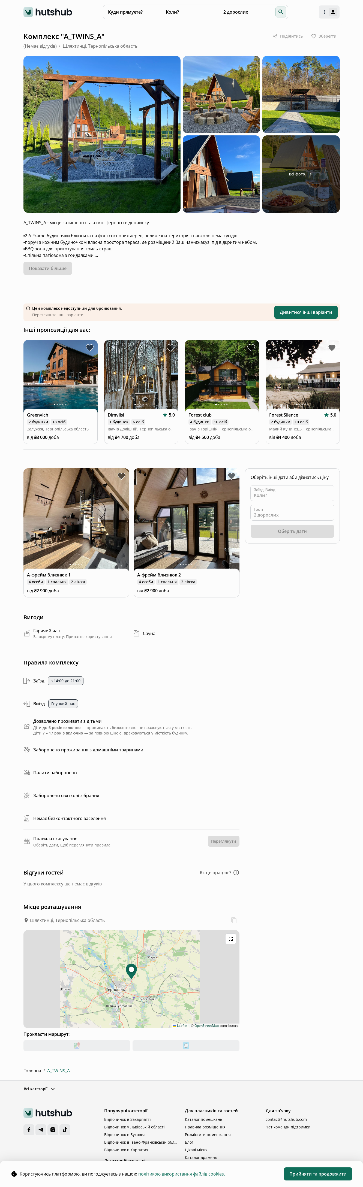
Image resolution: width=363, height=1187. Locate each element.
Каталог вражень (201, 1157)
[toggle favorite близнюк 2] (231, 476)
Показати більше (125, 1160)
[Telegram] (40, 1129)
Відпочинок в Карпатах (126, 1149)
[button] (280, 12)
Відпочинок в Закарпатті (127, 1119)
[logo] (47, 12)
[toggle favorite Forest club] (251, 348)
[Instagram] (52, 1129)
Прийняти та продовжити (318, 1174)
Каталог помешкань (203, 1119)
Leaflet (180, 1025)
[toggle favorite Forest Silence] (332, 348)
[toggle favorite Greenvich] (89, 348)
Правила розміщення (205, 1127)
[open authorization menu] (329, 12)
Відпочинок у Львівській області (134, 1127)
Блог (189, 1142)
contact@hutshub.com (286, 1119)
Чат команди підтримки (288, 1127)
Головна (32, 1071)
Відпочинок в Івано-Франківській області (141, 1142)
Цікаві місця (196, 1149)
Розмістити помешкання (208, 1134)
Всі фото (301, 174)
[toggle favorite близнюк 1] (121, 476)
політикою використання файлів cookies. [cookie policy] (181, 1174)
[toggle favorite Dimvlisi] (170, 348)
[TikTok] (64, 1129)
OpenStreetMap (206, 1025)
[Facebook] (28, 1129)
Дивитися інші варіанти (306, 312)
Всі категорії (40, 1089)
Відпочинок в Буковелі (125, 1134)
